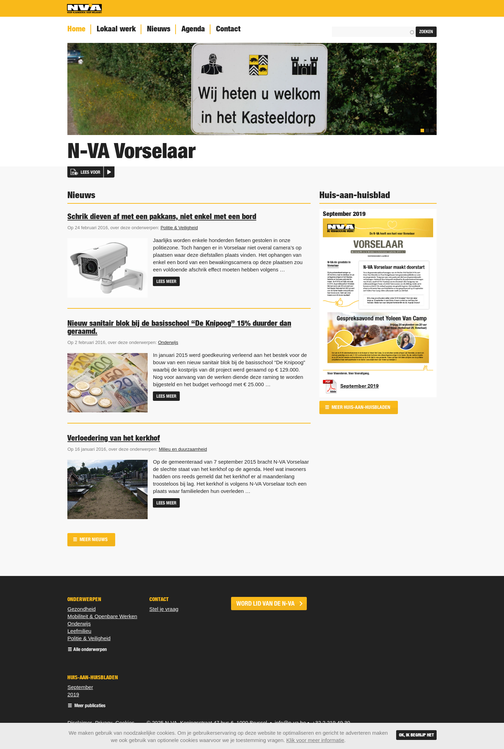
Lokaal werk (116, 28)
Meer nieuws (93, 539)
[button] (90, 172)
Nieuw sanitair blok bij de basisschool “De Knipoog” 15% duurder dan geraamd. (179, 327)
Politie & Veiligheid (179, 227)
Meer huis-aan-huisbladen (360, 407)
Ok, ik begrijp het (416, 734)
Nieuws (158, 28)
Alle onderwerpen (90, 649)
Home (76, 28)
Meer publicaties (89, 706)
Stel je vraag (163, 609)
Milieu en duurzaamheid (183, 449)
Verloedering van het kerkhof (113, 437)
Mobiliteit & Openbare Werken (102, 616)
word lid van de (265, 603)
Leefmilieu (79, 631)
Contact (228, 28)
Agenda (193, 28)
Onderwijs (168, 342)
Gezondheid (81, 609)
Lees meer (166, 281)
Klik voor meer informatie (315, 740)
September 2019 (359, 386)
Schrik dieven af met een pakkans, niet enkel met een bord (161, 216)
